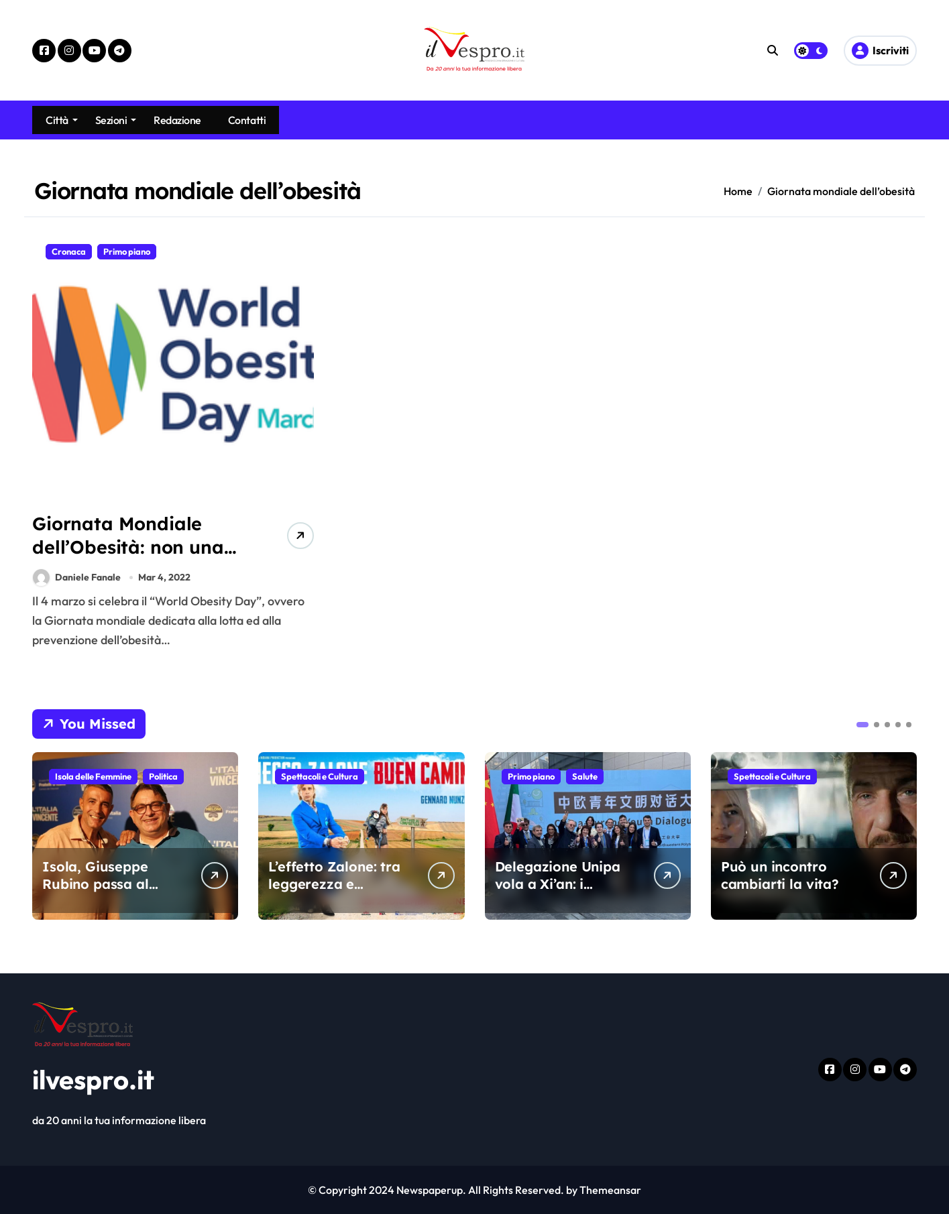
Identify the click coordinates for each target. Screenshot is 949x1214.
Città (62, 120)
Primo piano (126, 251)
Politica (163, 776)
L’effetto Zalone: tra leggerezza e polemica (334, 884)
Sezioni (116, 120)
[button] (862, 724)
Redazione (177, 120)
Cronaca (69, 251)
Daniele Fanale (77, 577)
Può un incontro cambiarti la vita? (780, 875)
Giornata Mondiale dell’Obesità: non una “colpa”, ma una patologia (128, 558)
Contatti (247, 120)
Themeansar (610, 1190)
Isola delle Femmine (93, 776)
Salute (585, 776)
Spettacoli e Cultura (319, 776)
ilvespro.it (93, 1079)
